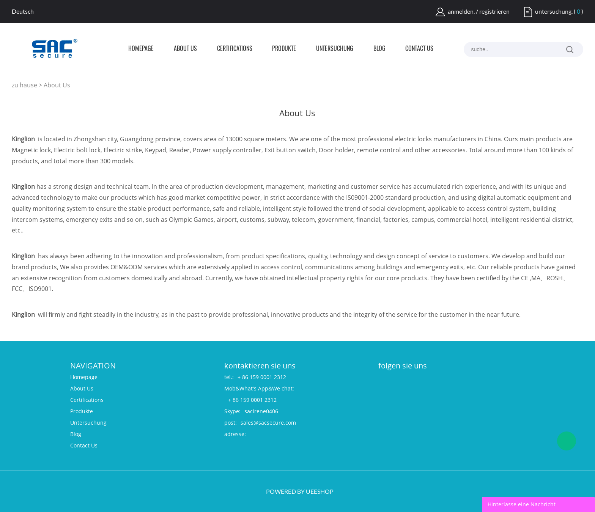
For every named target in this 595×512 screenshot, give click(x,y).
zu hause (24, 85)
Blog (379, 49)
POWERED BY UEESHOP (300, 491)
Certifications (234, 49)
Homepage (141, 49)
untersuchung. (554, 11)
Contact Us (419, 49)
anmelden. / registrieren (479, 11)
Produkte (284, 49)
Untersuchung (334, 49)
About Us (185, 49)
